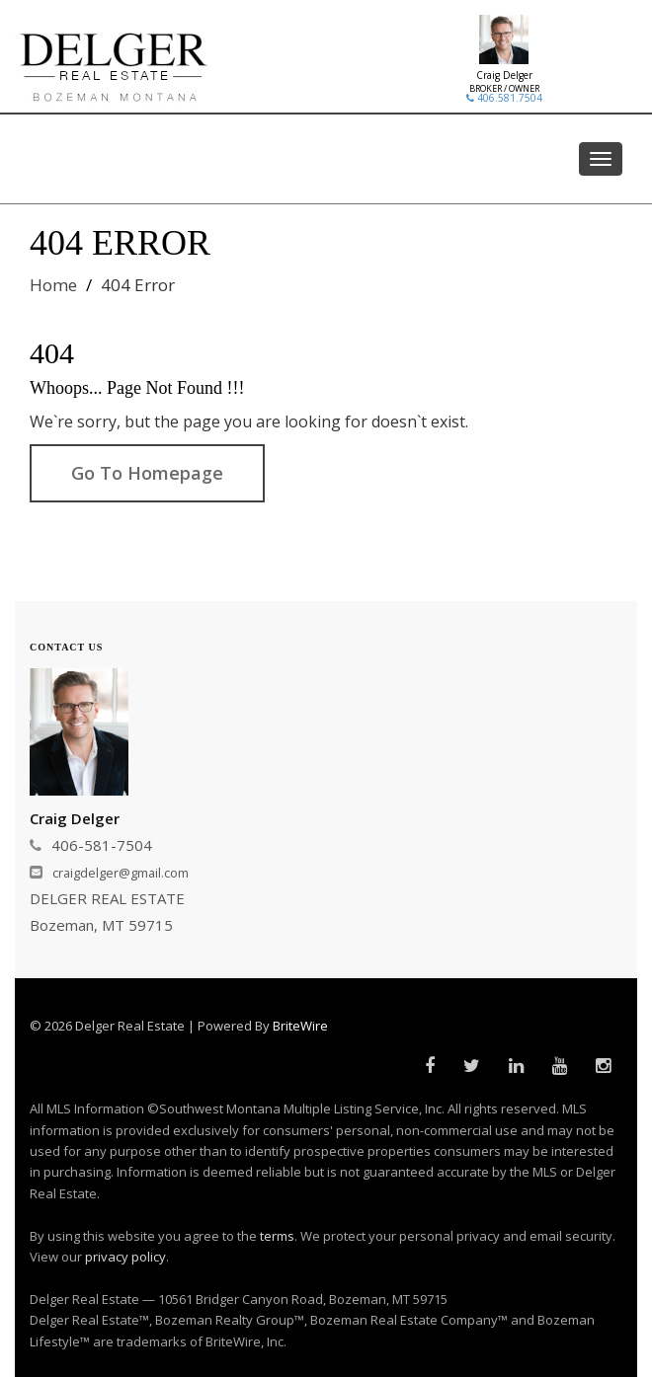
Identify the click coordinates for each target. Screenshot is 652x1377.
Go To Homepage (147, 473)
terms (277, 1236)
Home (53, 284)
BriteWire (300, 1025)
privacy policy (125, 1256)
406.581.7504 (504, 98)
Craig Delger (504, 75)
